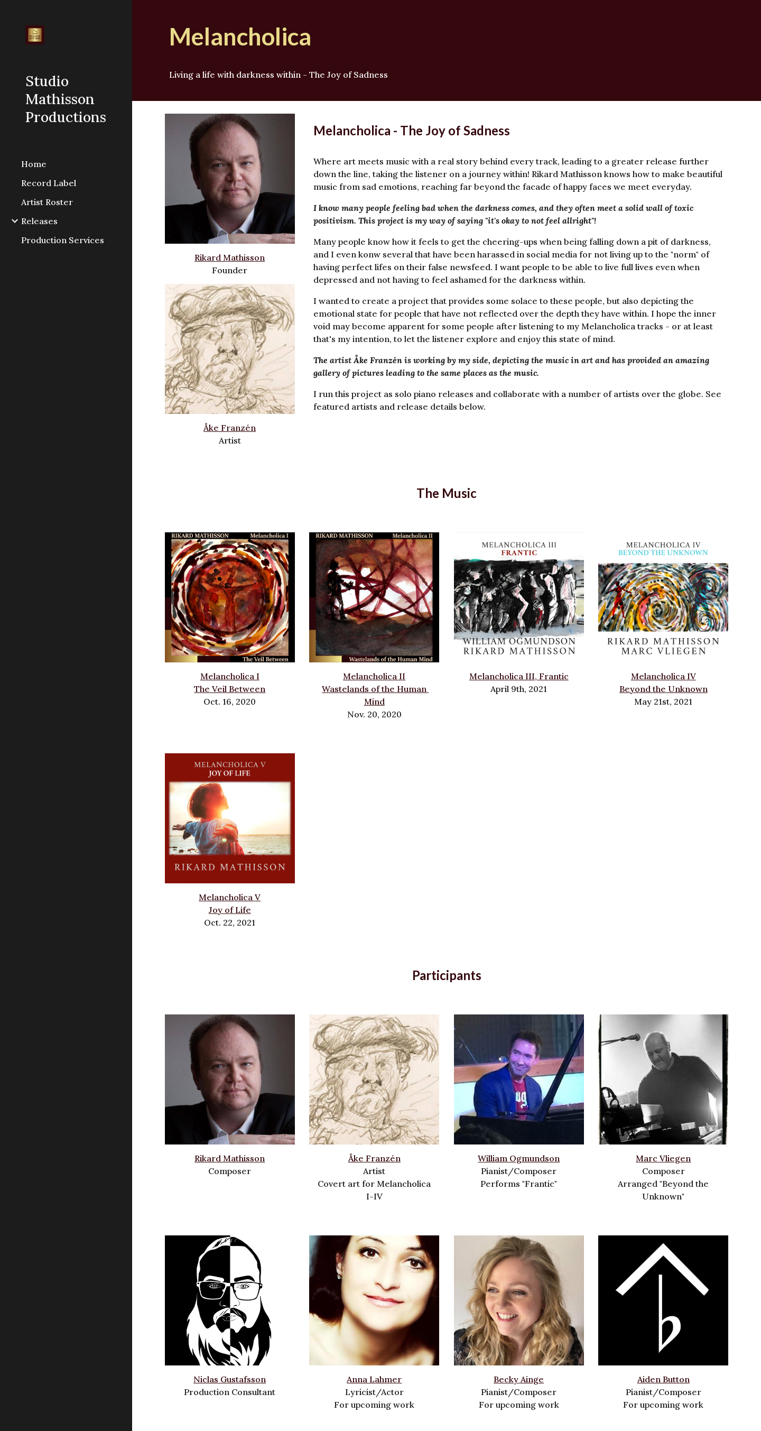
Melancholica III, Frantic (519, 676)
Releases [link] (39, 221)
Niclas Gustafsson (229, 1379)
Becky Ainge (519, 1379)
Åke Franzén (229, 427)
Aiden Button (663, 1379)
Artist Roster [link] (47, 202)
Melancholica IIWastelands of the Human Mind (375, 689)
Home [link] (34, 164)
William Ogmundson (519, 1158)
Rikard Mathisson (229, 257)
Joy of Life (230, 909)
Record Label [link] (48, 183)
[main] (447, 37)
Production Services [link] (62, 240)
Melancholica (227, 897)
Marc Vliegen (663, 1158)
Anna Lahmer (374, 1379)
